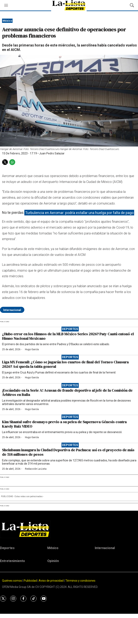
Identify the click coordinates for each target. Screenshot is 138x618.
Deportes (70, 329)
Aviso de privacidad (51, 580)
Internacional (12, 310)
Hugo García (32, 349)
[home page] (69, 529)
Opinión (53, 561)
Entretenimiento (12, 561)
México (7, 20)
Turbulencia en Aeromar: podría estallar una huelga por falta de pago (79, 212)
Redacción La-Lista (35, 468)
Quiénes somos (12, 580)
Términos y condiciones (80, 580)
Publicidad (31, 580)
